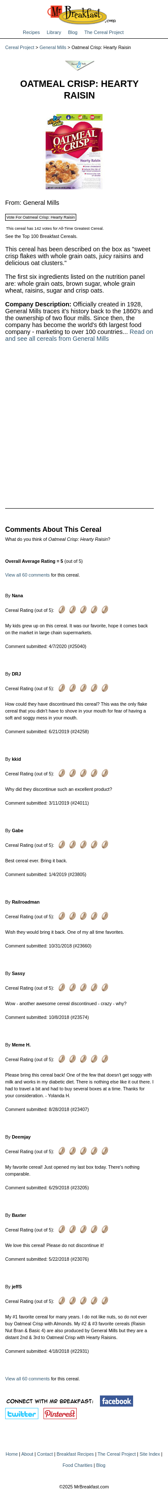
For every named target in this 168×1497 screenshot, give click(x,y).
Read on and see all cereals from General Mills (79, 335)
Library (54, 32)
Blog (73, 32)
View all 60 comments (27, 574)
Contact (45, 1454)
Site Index (150, 1454)
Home (12, 1454)
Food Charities (77, 1465)
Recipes (31, 32)
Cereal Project (19, 47)
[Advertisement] (79, 419)
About (27, 1454)
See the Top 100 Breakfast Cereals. (41, 236)
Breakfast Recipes (74, 1454)
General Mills (53, 47)
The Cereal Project (104, 32)
